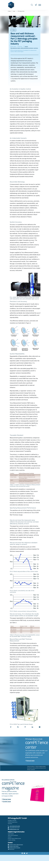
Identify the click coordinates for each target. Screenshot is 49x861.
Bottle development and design (27, 48)
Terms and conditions (13, 835)
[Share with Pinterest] (25, 727)
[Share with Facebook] (11, 727)
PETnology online (21, 11)
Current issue (6, 801)
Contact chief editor (13, 846)
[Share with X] (18, 727)
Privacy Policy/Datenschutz (14, 838)
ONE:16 (26, 46)
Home (14, 11)
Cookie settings (11, 840)
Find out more (29, 760)
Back (13, 30)
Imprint (9, 837)
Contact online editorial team (15, 844)
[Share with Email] (39, 727)
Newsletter (11, 849)
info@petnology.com (13, 829)
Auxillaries (36, 48)
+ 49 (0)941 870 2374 (14, 826)
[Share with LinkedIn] (32, 727)
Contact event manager (14, 847)
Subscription (11, 833)
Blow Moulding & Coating (16, 48)
